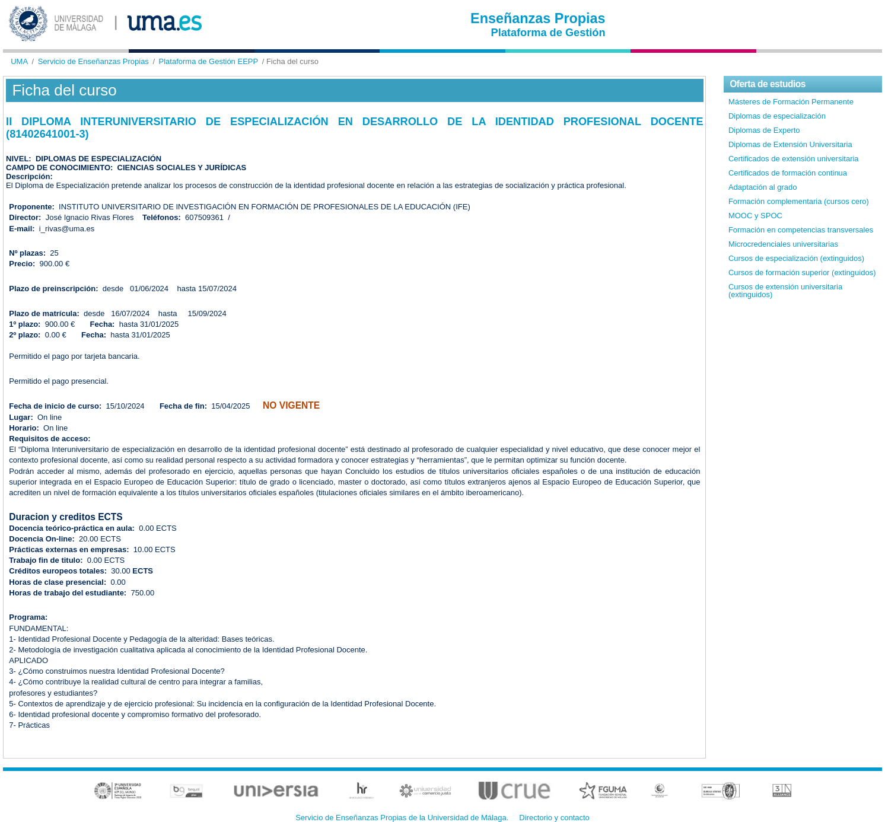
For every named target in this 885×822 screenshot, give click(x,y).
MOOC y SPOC (755, 215)
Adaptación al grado (762, 187)
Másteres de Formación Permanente (791, 101)
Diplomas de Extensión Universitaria (790, 144)
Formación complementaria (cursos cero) (798, 201)
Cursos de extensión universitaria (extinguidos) (785, 290)
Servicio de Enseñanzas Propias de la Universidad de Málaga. (401, 817)
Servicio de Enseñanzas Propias (93, 61)
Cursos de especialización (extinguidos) (796, 258)
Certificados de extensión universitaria (793, 158)
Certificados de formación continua (787, 172)
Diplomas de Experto (764, 130)
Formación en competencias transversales (800, 229)
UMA (19, 61)
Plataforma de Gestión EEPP (209, 61)
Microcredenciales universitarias (783, 244)
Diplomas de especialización (777, 115)
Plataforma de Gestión (548, 33)
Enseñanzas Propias (538, 18)
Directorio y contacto (554, 817)
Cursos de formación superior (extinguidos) (802, 272)
